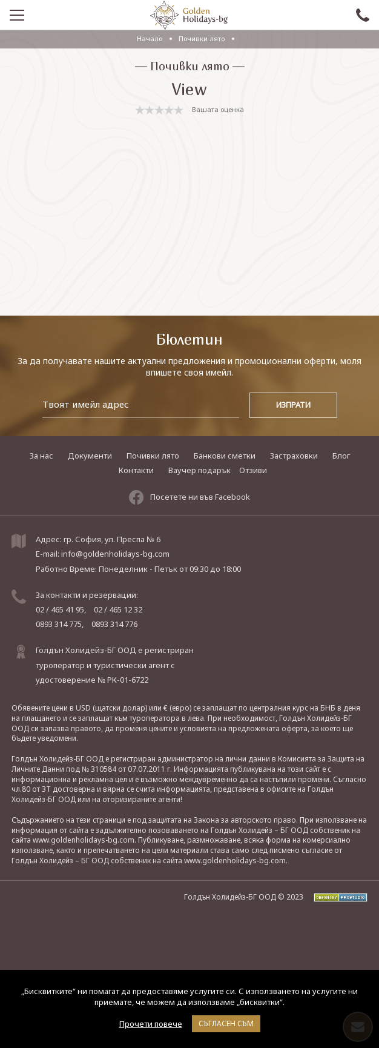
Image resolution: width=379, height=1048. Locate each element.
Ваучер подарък (199, 470)
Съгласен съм (226, 1023)
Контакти (136, 470)
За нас (41, 455)
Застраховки (294, 455)
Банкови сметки (224, 455)
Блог (341, 455)
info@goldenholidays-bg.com (115, 553)
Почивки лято (202, 38)
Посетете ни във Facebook (189, 497)
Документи (90, 455)
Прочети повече (150, 1023)
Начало (149, 38)
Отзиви (253, 470)
